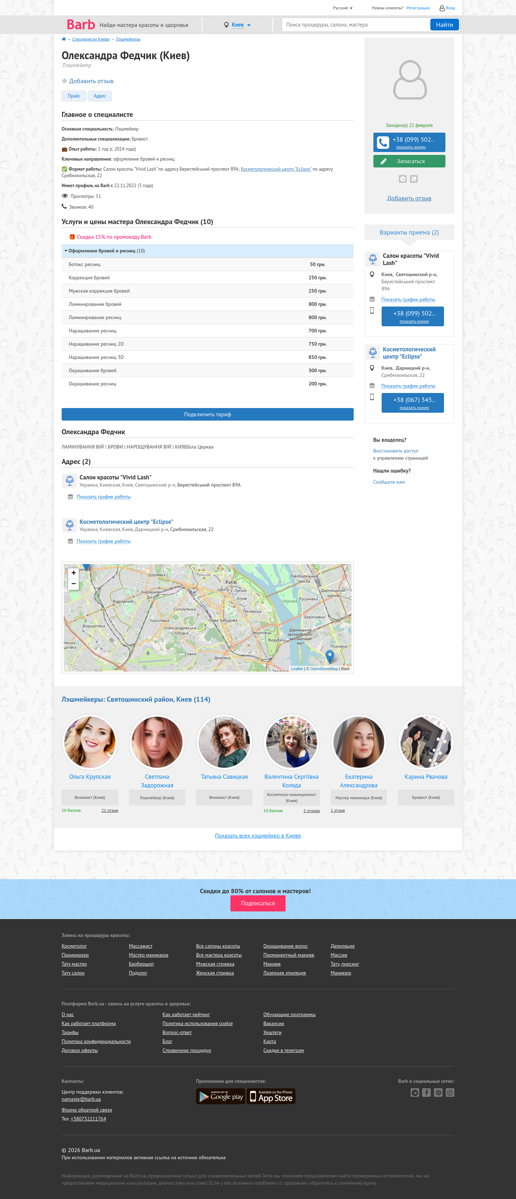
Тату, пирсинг (345, 964)
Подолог (138, 973)
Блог (167, 1041)
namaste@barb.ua (81, 1099)
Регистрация (418, 7)
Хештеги (272, 1032)
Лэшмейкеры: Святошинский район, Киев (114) (136, 699)
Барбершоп (141, 964)
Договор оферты (80, 1050)
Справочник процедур (187, 1050)
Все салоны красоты (218, 946)
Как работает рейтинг (186, 1014)
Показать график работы (103, 496)
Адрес (100, 96)
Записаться (403, 161)
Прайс (74, 96)
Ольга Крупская (89, 777)
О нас (68, 1014)
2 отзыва (312, 810)
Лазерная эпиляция (284, 973)
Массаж (339, 955)
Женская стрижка (215, 973)
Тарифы (70, 1032)
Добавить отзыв (91, 81)
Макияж (272, 964)
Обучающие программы (289, 1014)
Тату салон (73, 973)
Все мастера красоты (219, 955)
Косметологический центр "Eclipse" (276, 169)
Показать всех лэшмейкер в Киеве (258, 835)
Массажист (141, 946)
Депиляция (343, 946)
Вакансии (273, 1023)
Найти (444, 24)
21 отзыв (109, 810)
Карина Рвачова (426, 777)
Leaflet (297, 669)
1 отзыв (338, 810)
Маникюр (341, 973)
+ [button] (73, 573)
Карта (269, 1041)
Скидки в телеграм (283, 1050)
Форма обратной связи (87, 1109)
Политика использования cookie (198, 1023)
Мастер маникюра (148, 955)
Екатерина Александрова (359, 781)
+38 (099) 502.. (410, 142)
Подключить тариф (207, 414)
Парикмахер (75, 955)
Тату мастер (74, 964)
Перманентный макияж (288, 955)
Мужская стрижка (215, 964)
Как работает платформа (89, 1023)
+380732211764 (88, 1118)
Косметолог (74, 946)
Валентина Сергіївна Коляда (291, 781)
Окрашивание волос (285, 946)
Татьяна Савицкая (224, 777)
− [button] (73, 584)
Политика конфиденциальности (96, 1041)
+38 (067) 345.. (414, 403)
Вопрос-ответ (177, 1032)
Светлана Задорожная (157, 781)
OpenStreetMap (324, 669)
